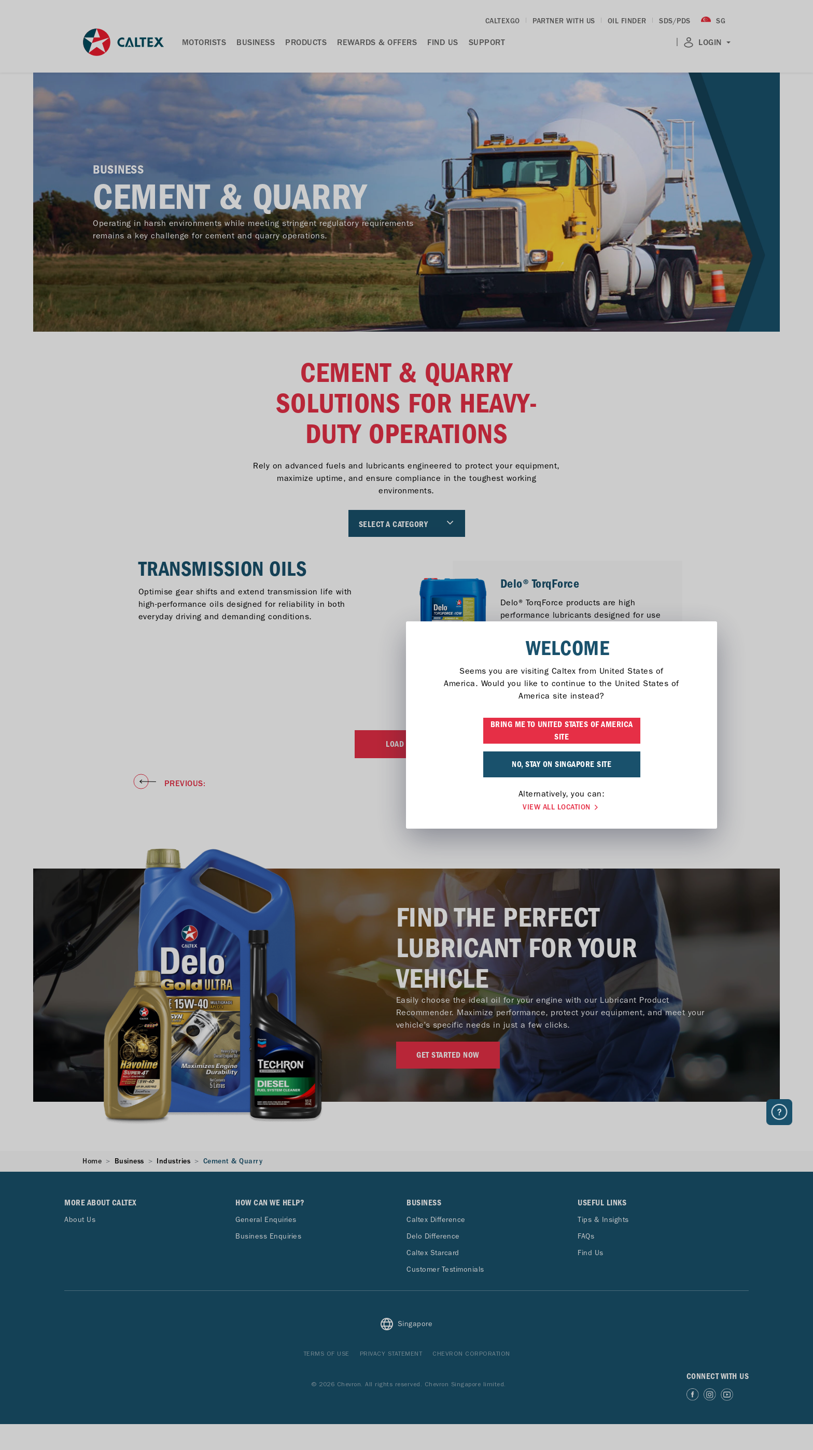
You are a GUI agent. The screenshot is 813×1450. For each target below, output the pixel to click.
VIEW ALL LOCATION (406, 807)
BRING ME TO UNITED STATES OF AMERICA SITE (406, 731)
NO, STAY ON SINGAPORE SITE (406, 764)
